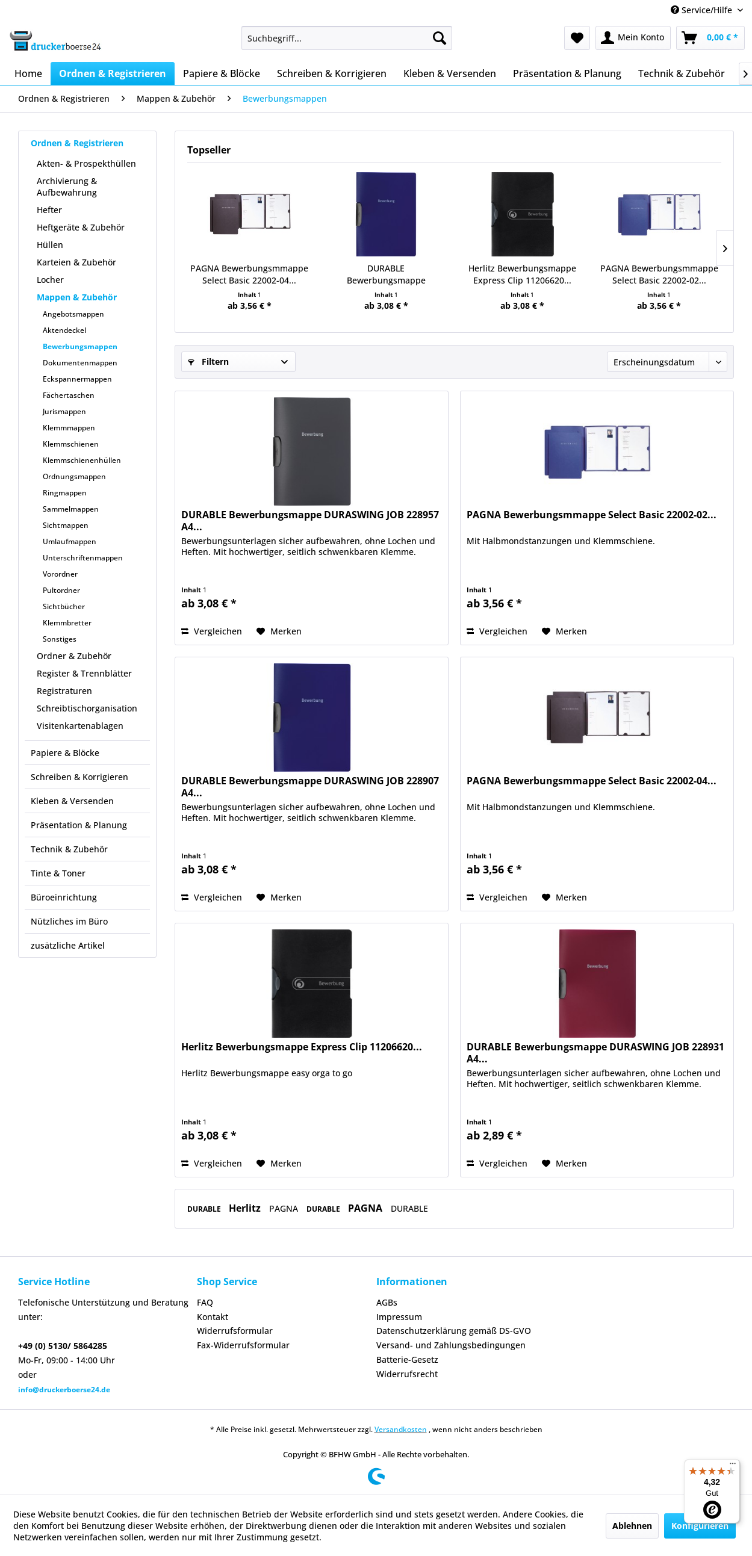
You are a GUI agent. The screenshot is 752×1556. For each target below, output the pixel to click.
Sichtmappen (66, 525)
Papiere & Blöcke (65, 752)
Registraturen (64, 690)
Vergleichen (211, 631)
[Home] (28, 73)
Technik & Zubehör (69, 849)
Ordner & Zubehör (74, 656)
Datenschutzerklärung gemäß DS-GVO (453, 1330)
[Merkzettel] (577, 38)
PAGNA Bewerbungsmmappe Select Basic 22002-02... (659, 274)
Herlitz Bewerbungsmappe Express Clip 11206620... (522, 274)
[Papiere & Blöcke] (222, 73)
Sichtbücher (64, 606)
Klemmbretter (67, 623)
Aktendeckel (64, 330)
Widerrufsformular (235, 1330)
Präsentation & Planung (79, 825)
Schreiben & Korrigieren (79, 777)
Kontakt (212, 1316)
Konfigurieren (700, 1525)
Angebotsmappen (73, 314)
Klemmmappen (69, 428)
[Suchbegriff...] (346, 38)
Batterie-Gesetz (407, 1359)
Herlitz (246, 1208)
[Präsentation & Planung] (567, 73)
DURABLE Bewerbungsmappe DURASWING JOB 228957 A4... (310, 521)
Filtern (208, 361)
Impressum (399, 1316)
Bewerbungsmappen (80, 346)
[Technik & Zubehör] (681, 73)
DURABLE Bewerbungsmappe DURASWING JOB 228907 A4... (386, 274)
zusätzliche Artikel (68, 945)
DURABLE (205, 1209)
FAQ (205, 1302)
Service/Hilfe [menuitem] (703, 10)
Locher (50, 279)
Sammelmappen (71, 509)
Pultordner (61, 590)
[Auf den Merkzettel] (279, 631)
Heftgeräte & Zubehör (81, 227)
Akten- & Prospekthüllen (86, 163)
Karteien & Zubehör (76, 262)
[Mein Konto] (633, 38)
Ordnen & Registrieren (77, 143)
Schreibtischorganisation (87, 708)
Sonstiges (59, 639)
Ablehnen (632, 1525)
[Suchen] (439, 38)
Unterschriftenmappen (83, 558)
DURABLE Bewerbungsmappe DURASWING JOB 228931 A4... (595, 1053)
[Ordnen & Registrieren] (113, 73)
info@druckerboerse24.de (64, 1389)
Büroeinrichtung (64, 897)
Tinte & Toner (58, 873)
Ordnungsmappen (74, 476)
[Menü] (733, 1466)
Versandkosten (400, 1429)
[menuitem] (346, 38)
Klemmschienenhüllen (82, 460)
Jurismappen (64, 411)
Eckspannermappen (77, 379)
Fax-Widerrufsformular (243, 1345)
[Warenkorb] (710, 38)
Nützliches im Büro (69, 921)
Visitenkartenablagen (80, 725)
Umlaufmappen (69, 541)
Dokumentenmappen (80, 363)
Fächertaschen (69, 395)
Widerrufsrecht (407, 1374)
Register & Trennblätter (84, 673)
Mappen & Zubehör (77, 297)
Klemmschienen (71, 444)
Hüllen (50, 244)
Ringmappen (65, 493)
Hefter (49, 209)
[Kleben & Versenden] (450, 73)
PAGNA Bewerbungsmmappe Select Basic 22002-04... (249, 274)
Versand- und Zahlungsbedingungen (451, 1345)
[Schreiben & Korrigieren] (332, 73)
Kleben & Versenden (72, 801)
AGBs (386, 1302)
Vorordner (60, 574)
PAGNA (284, 1208)
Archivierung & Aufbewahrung (67, 186)
